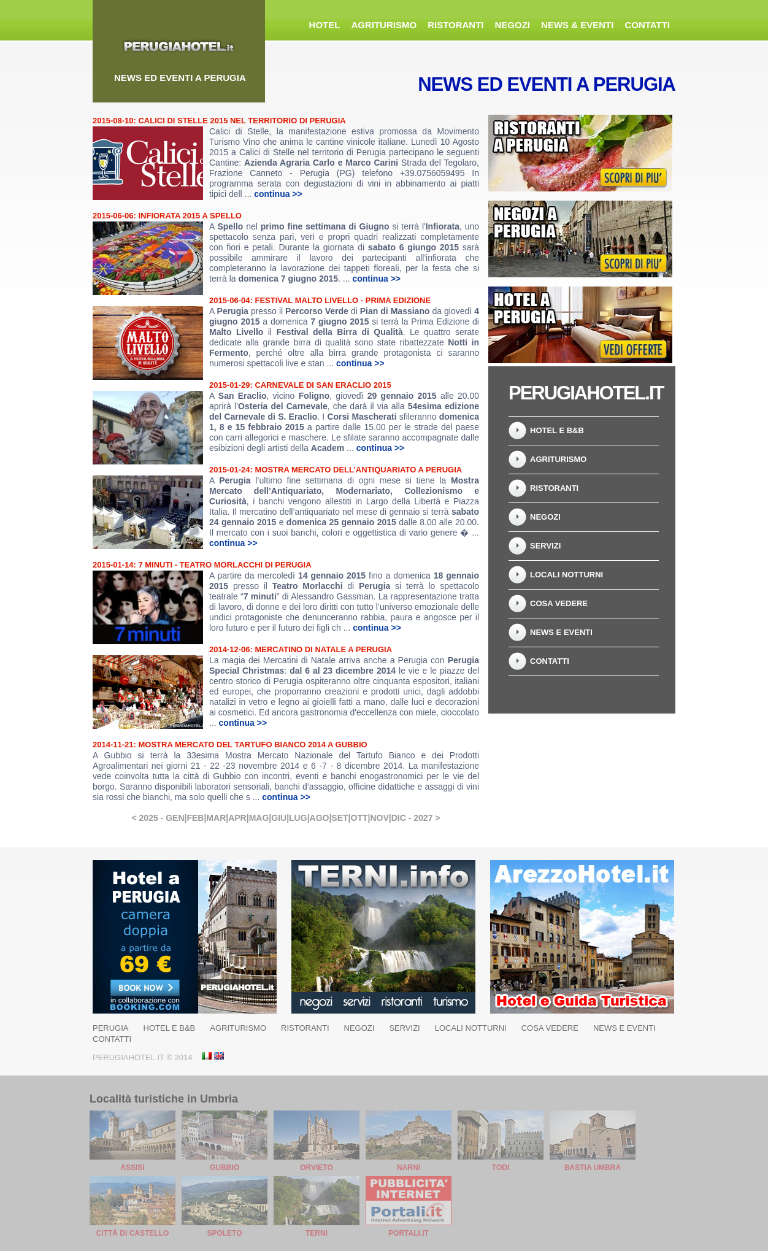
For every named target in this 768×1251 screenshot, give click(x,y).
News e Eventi (561, 632)
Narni (408, 1167)
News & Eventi (577, 25)
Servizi (545, 545)
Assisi (132, 1167)
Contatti (647, 25)
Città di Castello (132, 1233)
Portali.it (408, 1233)
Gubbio (224, 1167)
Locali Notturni (566, 574)
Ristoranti (455, 25)
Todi (500, 1167)
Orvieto (316, 1167)
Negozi (513, 25)
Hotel (324, 25)
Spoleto (224, 1233)
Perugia (111, 1028)
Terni (316, 1233)
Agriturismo (384, 25)
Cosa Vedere (559, 603)
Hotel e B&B (557, 430)
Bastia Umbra (592, 1167)
